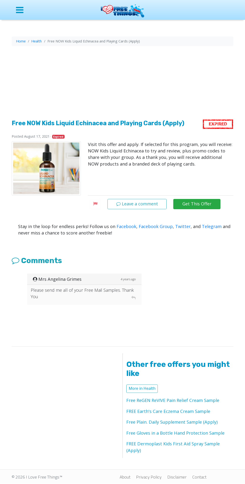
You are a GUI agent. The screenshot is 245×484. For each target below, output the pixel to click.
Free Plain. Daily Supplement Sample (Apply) (172, 422)
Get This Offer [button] (196, 204)
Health (36, 41)
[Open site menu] (37, 10)
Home (21, 41)
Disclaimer (177, 477)
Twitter (183, 226)
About (125, 477)
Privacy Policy (149, 477)
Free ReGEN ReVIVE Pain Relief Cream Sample (172, 400)
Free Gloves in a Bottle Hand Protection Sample (175, 433)
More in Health (142, 388)
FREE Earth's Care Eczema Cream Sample (168, 411)
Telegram (212, 226)
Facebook (126, 226)
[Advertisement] (122, 83)
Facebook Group (156, 226)
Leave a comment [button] (137, 204)
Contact (199, 477)
